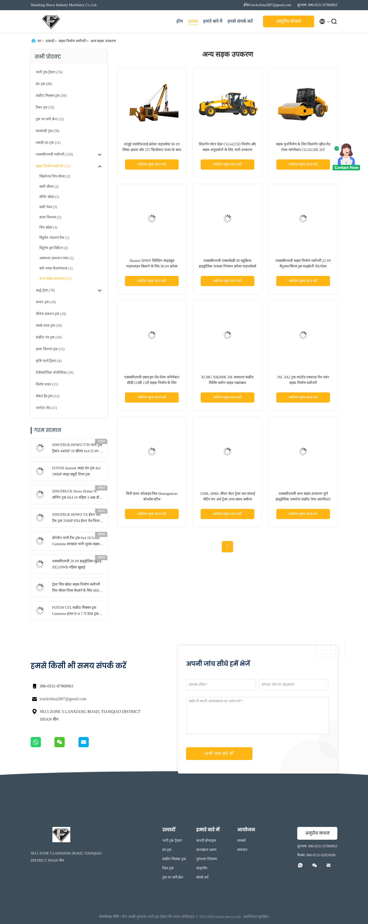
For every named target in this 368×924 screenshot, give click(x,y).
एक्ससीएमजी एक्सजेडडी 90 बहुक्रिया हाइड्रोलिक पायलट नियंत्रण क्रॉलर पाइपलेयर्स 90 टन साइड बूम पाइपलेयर (227, 266)
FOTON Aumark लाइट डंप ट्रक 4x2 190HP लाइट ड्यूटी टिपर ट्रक (76, 471)
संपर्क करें (202, 877)
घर (39, 41)
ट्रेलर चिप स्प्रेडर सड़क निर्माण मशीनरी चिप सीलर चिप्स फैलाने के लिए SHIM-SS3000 (77, 588)
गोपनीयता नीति (109, 917)
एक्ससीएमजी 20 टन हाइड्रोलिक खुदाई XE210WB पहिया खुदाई (76, 564)
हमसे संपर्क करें (240, 21)
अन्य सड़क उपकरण (103, 41)
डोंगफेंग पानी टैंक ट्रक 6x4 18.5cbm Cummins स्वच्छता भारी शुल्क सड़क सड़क (76, 541)
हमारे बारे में (212, 21)
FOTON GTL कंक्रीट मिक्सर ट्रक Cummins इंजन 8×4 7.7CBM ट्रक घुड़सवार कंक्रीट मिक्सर (75, 611)
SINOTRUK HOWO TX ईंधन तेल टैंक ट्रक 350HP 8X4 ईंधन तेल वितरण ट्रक (77, 518)
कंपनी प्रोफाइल (206, 841)
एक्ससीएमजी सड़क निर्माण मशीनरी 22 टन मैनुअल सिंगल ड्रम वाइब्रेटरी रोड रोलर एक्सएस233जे (303, 266)
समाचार (242, 850)
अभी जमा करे (219, 753)
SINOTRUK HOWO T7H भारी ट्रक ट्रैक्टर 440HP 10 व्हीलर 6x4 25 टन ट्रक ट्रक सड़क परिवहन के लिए (78, 448)
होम (179, 21)
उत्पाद (193, 21)
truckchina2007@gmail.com (63, 699)
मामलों (241, 841)
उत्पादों (49, 41)
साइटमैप (201, 868)
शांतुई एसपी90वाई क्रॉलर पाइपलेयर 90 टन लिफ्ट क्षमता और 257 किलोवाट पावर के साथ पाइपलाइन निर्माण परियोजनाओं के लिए (151, 149)
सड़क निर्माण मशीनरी (72, 41)
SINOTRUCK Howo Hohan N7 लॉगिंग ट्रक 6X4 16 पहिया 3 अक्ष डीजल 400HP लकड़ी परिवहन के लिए (78, 495)
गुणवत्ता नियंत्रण (206, 859)
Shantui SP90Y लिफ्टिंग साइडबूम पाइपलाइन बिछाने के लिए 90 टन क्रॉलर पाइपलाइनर (152, 266)
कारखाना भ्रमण (206, 850)
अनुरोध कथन (288, 21)
